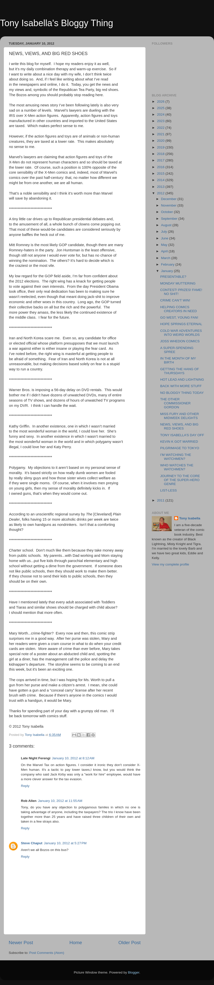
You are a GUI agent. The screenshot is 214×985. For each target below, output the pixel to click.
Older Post (129, 942)
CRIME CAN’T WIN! (175, 300)
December (169, 199)
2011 (161, 500)
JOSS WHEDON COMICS (180, 341)
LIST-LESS (168, 490)
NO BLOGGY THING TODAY (182, 393)
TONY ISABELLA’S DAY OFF (182, 435)
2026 (161, 101)
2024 (161, 114)
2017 (161, 160)
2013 (161, 187)
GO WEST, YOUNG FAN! (179, 317)
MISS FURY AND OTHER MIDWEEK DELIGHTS (179, 416)
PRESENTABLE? (173, 277)
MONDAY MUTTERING (178, 283)
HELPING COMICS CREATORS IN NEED (178, 309)
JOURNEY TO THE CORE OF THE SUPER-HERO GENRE (180, 480)
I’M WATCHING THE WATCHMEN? (175, 457)
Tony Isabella (189, 518)
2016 (161, 167)
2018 (161, 154)
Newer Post (21, 942)
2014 (161, 180)
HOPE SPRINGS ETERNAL (181, 324)
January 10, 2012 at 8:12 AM (73, 758)
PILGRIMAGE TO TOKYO (179, 448)
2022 (161, 128)
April (165, 251)
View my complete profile (170, 564)
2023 (161, 121)
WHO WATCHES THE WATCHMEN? (176, 467)
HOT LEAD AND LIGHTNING (182, 379)
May (164, 245)
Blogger (133, 972)
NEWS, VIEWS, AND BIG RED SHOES (179, 426)
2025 (161, 108)
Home (75, 942)
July (164, 231)
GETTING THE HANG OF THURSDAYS (179, 371)
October (167, 212)
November (169, 205)
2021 (161, 134)
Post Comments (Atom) (46, 953)
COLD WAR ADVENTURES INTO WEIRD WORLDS (181, 333)
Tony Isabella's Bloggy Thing (56, 23)
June (165, 238)
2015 (161, 173)
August (166, 225)
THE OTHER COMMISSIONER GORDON (175, 403)
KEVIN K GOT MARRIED (179, 441)
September (169, 218)
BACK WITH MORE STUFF (181, 386)
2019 (161, 147)
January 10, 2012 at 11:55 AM (60, 801)
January (167, 271)
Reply (25, 786)
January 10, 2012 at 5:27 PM (65, 843)
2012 (161, 193)
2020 (161, 140)
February (168, 264)
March (166, 258)
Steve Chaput (31, 843)
